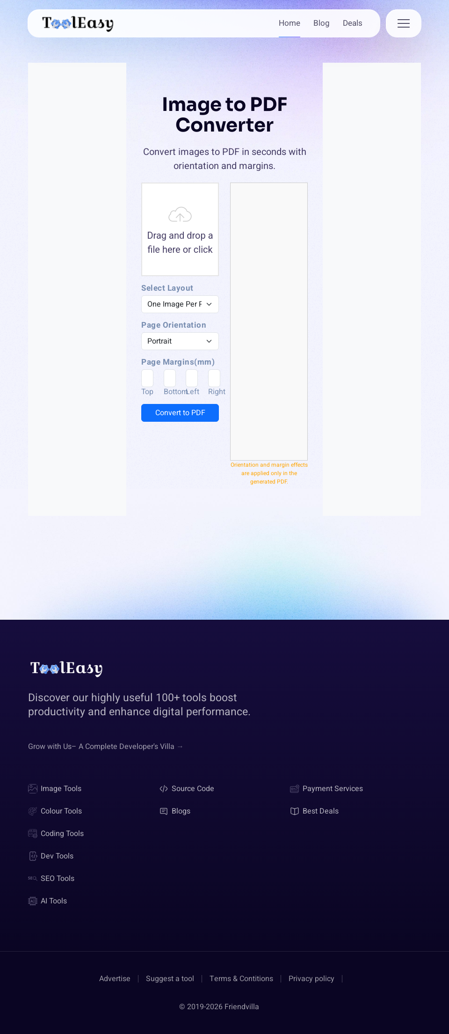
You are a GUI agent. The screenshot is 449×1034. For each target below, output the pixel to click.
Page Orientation (173, 325)
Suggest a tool (170, 978)
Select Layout (167, 288)
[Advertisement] (77, 219)
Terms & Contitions (241, 978)
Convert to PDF (180, 412)
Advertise (114, 978)
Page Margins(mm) (178, 362)
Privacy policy (311, 978)
